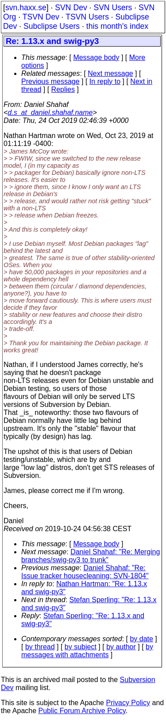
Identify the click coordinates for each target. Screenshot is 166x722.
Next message (110, 73)
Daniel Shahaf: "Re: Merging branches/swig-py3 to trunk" (90, 556)
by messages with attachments (87, 651)
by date (141, 639)
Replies (63, 89)
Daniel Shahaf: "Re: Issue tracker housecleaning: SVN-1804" (85, 572)
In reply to (104, 81)
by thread (40, 647)
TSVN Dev (41, 16)
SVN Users (112, 7)
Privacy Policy (128, 702)
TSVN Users (87, 16)
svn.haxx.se (25, 7)
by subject (81, 647)
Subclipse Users (51, 26)
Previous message (50, 81)
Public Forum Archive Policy (82, 710)
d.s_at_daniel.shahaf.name (50, 112)
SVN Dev (71, 7)
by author (121, 647)
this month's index (117, 26)
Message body (96, 57)
